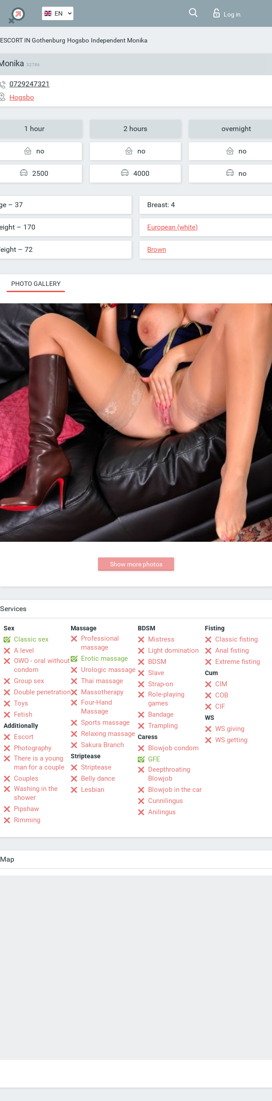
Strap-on (160, 684)
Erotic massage (104, 659)
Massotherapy (102, 692)
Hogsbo (78, 40)
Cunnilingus (165, 801)
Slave (156, 673)
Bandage (161, 714)
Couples (26, 778)
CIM (221, 684)
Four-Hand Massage (96, 706)
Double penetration (42, 692)
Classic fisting (236, 639)
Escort (24, 737)
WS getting (231, 740)
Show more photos (136, 564)
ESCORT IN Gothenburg (32, 40)
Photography (32, 748)
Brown (156, 250)
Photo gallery (35, 283)
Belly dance (98, 778)
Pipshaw (26, 809)
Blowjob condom (173, 748)
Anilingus (162, 812)
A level (24, 650)
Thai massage (102, 681)
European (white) (172, 227)
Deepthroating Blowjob (169, 773)
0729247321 (29, 84)
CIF (220, 706)
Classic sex (31, 639)
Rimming (27, 820)
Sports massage (105, 722)
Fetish (23, 714)
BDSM (157, 662)
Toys (21, 703)
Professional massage (100, 642)
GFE (154, 759)
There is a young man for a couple (39, 762)
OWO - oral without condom (42, 665)
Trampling (163, 726)
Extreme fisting (237, 662)
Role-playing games (166, 698)
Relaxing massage (108, 734)
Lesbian (92, 790)
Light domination (173, 650)
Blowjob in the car (175, 790)
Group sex (29, 681)
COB (221, 695)
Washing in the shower (36, 793)
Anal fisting (232, 650)
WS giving (229, 729)
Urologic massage (108, 670)
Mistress (161, 639)
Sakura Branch (102, 745)
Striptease (96, 767)
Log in (227, 13)
